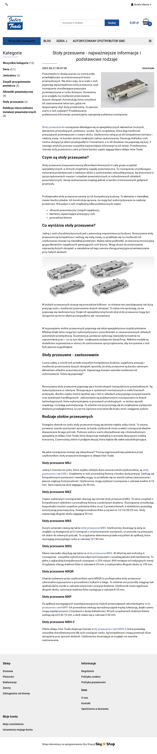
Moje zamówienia (13, 724)
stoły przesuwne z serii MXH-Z (109, 628)
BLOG (47, 41)
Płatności (8, 676)
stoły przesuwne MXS (93, 527)
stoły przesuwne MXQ (99, 553)
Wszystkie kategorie (21, 41)
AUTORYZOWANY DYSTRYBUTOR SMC (99, 41)
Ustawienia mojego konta (18, 729)
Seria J (7, 69)
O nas (84, 697)
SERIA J (61, 41)
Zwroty (7, 687)
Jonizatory (10, 75)
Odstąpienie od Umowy (16, 693)
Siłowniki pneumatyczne (18, 91)
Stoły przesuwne (13, 101)
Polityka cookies (91, 676)
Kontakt (86, 703)
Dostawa (8, 671)
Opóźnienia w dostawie (95, 708)
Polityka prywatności (93, 682)
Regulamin (87, 671)
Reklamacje (10, 682)
